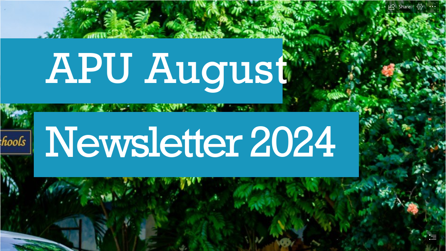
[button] (399, 6)
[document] (223, 125)
